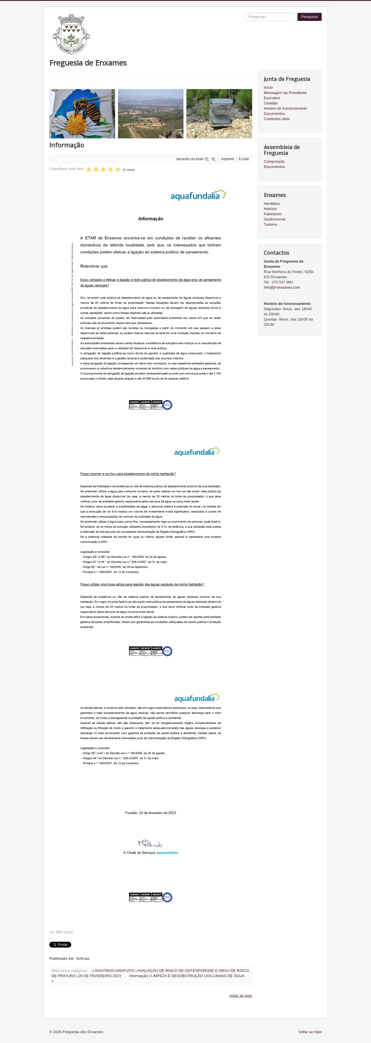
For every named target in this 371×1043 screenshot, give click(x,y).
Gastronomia (274, 219)
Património (273, 214)
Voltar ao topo (310, 1032)
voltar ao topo (240, 995)
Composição (274, 161)
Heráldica (272, 203)
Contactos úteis (277, 119)
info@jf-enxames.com (282, 287)
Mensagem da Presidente (285, 93)
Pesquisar (309, 17)
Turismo (270, 224)
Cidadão (271, 103)
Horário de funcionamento (285, 108)
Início (268, 87)
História (270, 209)
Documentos (274, 113)
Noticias (82, 958)
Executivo (272, 98)
